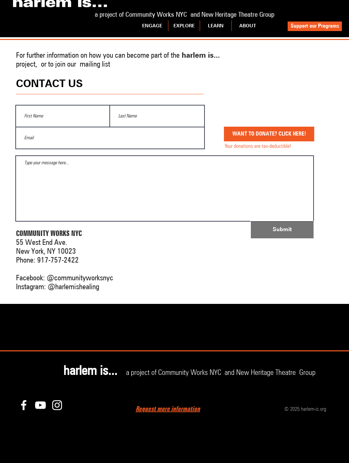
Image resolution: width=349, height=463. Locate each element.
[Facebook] (23, 405)
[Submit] (282, 230)
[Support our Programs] (315, 26)
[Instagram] (57, 405)
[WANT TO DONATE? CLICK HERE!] (269, 134)
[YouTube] (40, 405)
